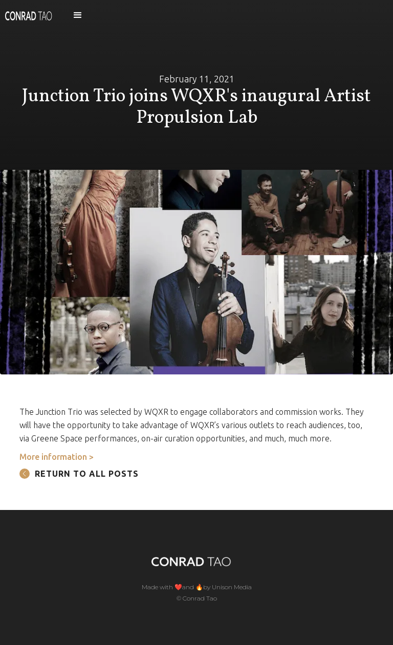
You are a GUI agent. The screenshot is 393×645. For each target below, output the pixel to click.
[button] (77, 15)
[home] (28, 15)
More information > (56, 456)
